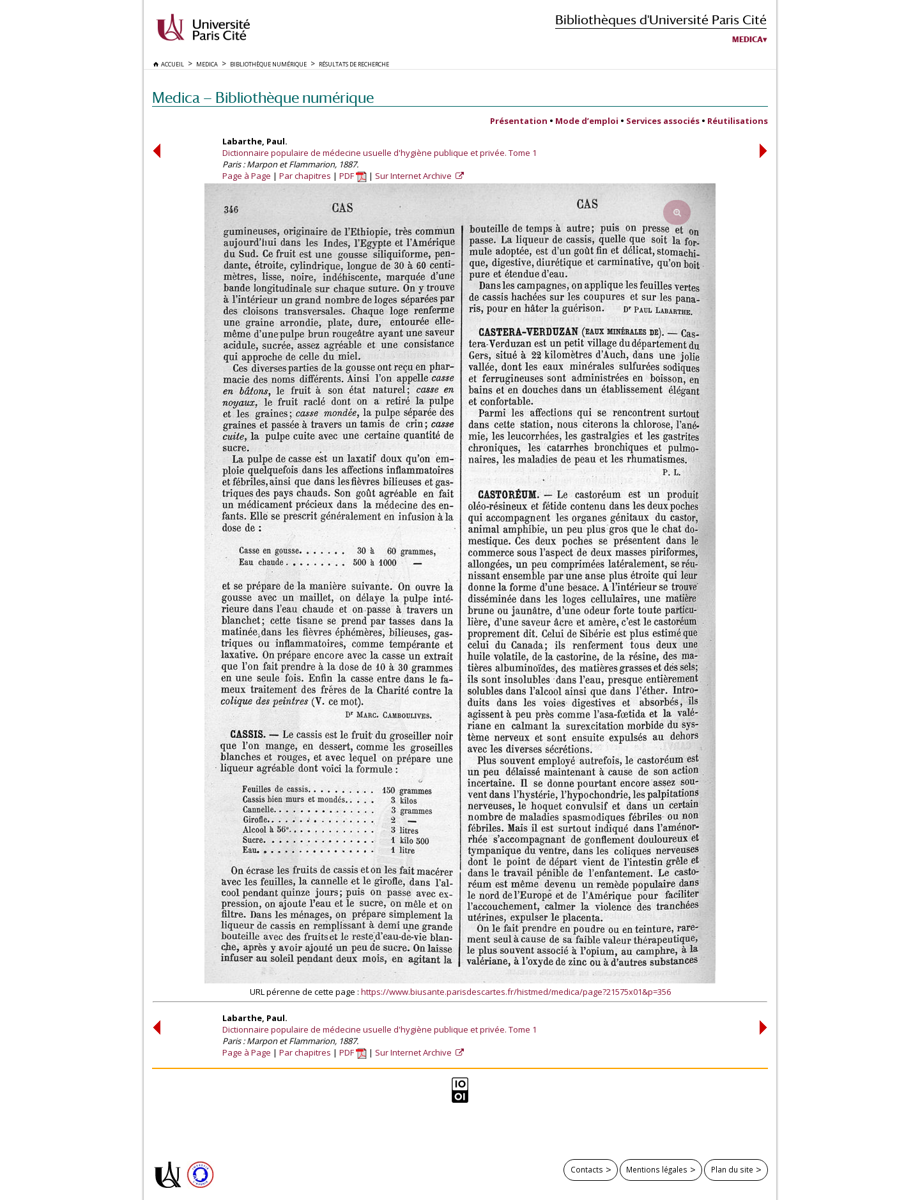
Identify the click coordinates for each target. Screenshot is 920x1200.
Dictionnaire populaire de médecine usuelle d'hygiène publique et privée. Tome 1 (379, 152)
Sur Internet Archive (414, 175)
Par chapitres (305, 175)
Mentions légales (656, 1169)
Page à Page (246, 175)
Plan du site (732, 1169)
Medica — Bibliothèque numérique (263, 97)
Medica (747, 39)
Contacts (587, 1169)
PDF (353, 175)
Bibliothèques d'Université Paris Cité (661, 19)
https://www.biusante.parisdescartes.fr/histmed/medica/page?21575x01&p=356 (516, 991)
